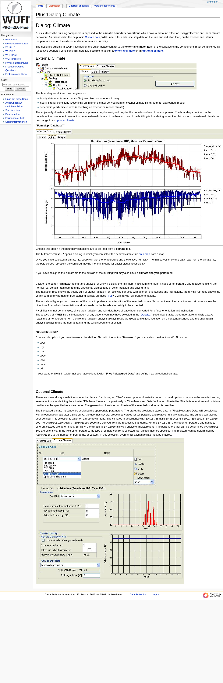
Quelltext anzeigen (79, 5)
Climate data (92, 37)
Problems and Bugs (15, 74)
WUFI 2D (10, 51)
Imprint (156, 594)
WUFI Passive (13, 59)
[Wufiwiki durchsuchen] (15, 84)
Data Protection (138, 594)
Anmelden (212, 1)
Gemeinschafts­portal (16, 43)
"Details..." (146, 314)
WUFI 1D (10, 47)
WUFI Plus (11, 55)
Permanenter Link (14, 118)
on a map (144, 254)
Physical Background (16, 63)
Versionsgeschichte (104, 5)
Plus (40, 5)
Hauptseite (11, 39)
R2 (110, 295)
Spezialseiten (12, 110)
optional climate (65, 120)
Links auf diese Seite (16, 99)
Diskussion (54, 5)
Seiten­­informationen (16, 122)
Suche (4, 79)
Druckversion (12, 114)
